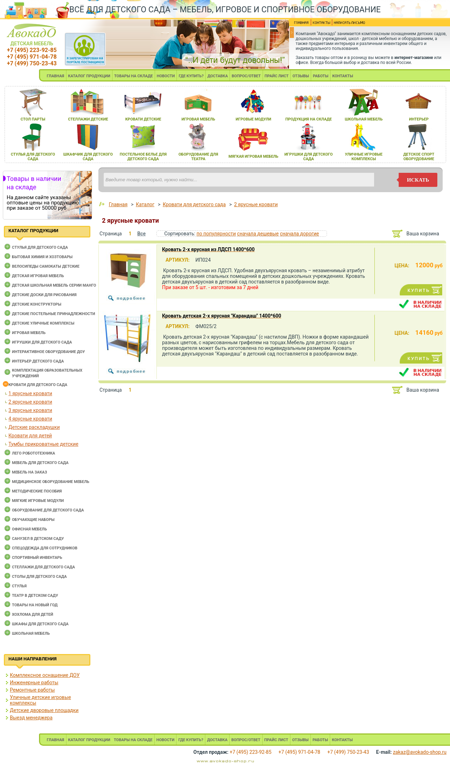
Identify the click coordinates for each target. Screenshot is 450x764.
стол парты (33, 119)
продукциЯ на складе (308, 119)
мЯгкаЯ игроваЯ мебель (253, 156)
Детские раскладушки (34, 427)
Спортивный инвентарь (37, 557)
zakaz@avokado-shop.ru (419, 752)
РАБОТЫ (320, 76)
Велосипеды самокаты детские (45, 266)
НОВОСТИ (166, 76)
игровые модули (253, 119)
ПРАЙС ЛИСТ (277, 76)
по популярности (216, 233)
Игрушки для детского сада (42, 342)
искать (418, 180)
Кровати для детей (30, 435)
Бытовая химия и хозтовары (42, 257)
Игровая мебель (29, 333)
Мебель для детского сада (40, 463)
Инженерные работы (34, 682)
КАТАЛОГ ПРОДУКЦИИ (89, 76)
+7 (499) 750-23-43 (32, 63)
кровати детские (143, 119)
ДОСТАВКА (217, 76)
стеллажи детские (88, 119)
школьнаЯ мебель (364, 119)
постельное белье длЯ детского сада (143, 156)
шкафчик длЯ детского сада (88, 156)
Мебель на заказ (29, 472)
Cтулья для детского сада (40, 247)
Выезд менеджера (31, 717)
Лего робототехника (33, 453)
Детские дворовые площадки (44, 710)
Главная (118, 204)
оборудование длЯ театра (198, 156)
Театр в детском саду (35, 595)
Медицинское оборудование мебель (50, 481)
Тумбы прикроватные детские (43, 444)
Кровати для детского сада (37, 385)
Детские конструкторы (36, 304)
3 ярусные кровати (30, 410)
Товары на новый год (35, 605)
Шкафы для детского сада (40, 624)
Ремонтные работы (32, 690)
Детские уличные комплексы (43, 323)
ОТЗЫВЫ (300, 76)
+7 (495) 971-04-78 (32, 56)
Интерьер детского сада (38, 361)
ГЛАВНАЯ (55, 76)
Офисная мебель (29, 529)
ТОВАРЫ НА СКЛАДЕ (133, 76)
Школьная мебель (31, 633)
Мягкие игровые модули (38, 500)
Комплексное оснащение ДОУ (44, 675)
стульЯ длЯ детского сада (33, 156)
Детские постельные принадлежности (53, 314)
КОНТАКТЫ (342, 76)
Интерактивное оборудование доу (48, 352)
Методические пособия (37, 491)
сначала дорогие (299, 233)
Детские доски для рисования (44, 295)
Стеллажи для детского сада (43, 567)
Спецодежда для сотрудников (44, 548)
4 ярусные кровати (30, 419)
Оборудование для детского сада (48, 510)
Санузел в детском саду (38, 538)
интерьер (419, 119)
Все (141, 233)
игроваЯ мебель (198, 119)
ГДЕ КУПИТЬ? (191, 76)
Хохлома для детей (32, 614)
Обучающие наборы (33, 519)
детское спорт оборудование (418, 156)
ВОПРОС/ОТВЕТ (246, 76)
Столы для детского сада (39, 576)
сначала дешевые (257, 233)
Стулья (19, 586)
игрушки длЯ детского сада (308, 156)
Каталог (145, 204)
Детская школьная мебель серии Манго (54, 285)
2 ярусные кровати (30, 402)
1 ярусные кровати (30, 393)
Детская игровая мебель (38, 276)
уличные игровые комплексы (363, 156)
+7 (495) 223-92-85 (32, 50)
